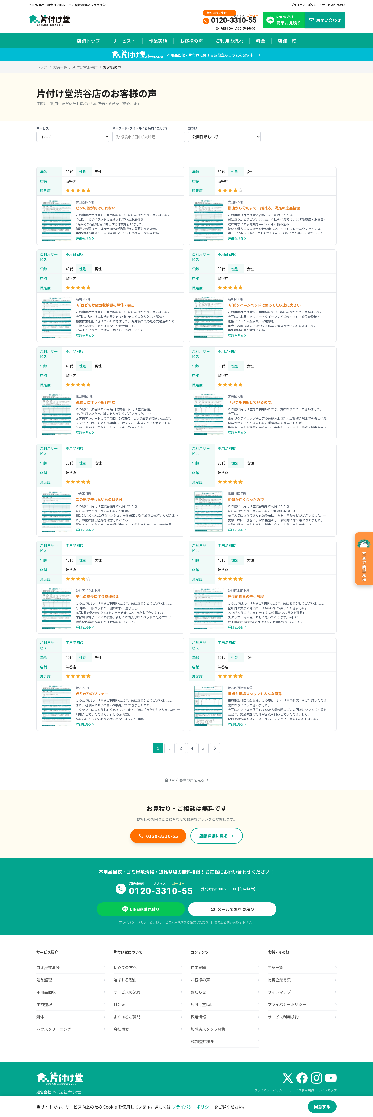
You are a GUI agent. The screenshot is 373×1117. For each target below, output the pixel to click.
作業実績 (158, 40)
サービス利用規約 (171, 922)
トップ (41, 67)
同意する (322, 1106)
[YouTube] (331, 1078)
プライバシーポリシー (134, 922)
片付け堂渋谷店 (85, 67)
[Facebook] (302, 1078)
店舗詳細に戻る (216, 836)
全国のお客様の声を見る (186, 779)
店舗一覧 (287, 40)
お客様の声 (191, 40)
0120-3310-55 (158, 836)
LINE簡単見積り (141, 909)
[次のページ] (215, 748)
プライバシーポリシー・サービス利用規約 (318, 5)
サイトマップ (327, 1090)
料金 (260, 40)
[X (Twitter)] (287, 1078)
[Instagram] (316, 1078)
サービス (124, 40)
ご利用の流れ (229, 40)
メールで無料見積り (232, 909)
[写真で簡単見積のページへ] (364, 558)
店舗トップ (88, 40)
